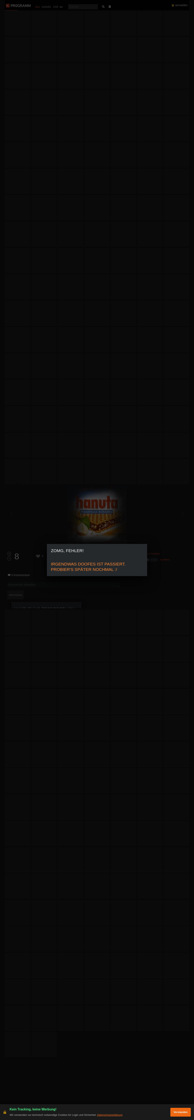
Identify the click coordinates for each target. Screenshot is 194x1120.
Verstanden (181, 1112)
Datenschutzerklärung (109, 1114)
